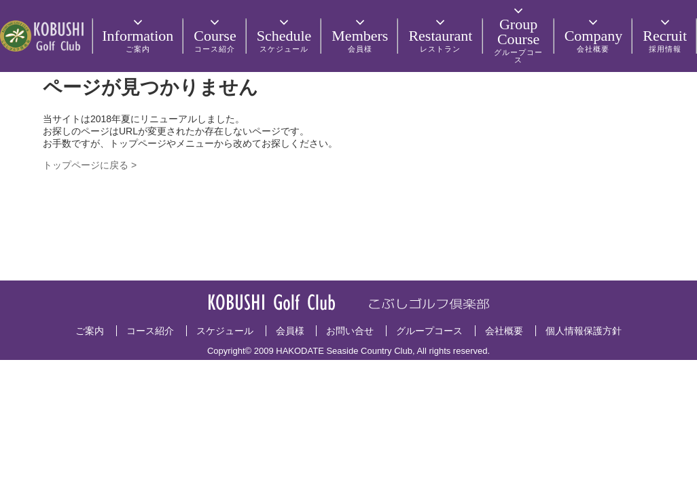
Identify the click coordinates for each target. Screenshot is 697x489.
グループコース (429, 330)
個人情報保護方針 (584, 330)
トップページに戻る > (90, 165)
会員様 (290, 330)
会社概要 (504, 330)
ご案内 (89, 330)
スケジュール (224, 330)
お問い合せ (350, 330)
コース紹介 (150, 330)
